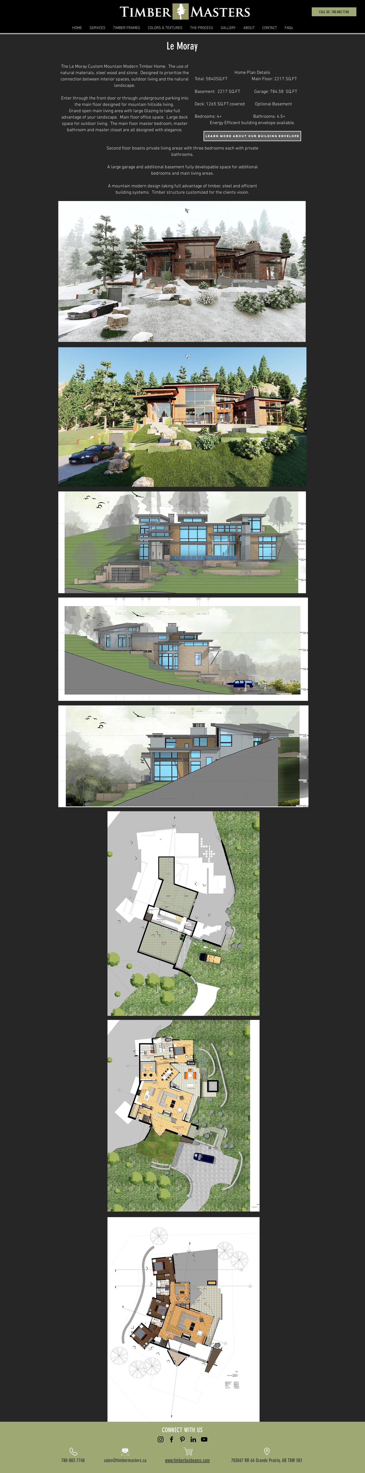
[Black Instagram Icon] (161, 1439)
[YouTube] (204, 1439)
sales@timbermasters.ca (125, 1460)
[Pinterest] (182, 1439)
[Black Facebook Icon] (171, 1439)
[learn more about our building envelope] (252, 136)
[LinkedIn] (193, 1439)
